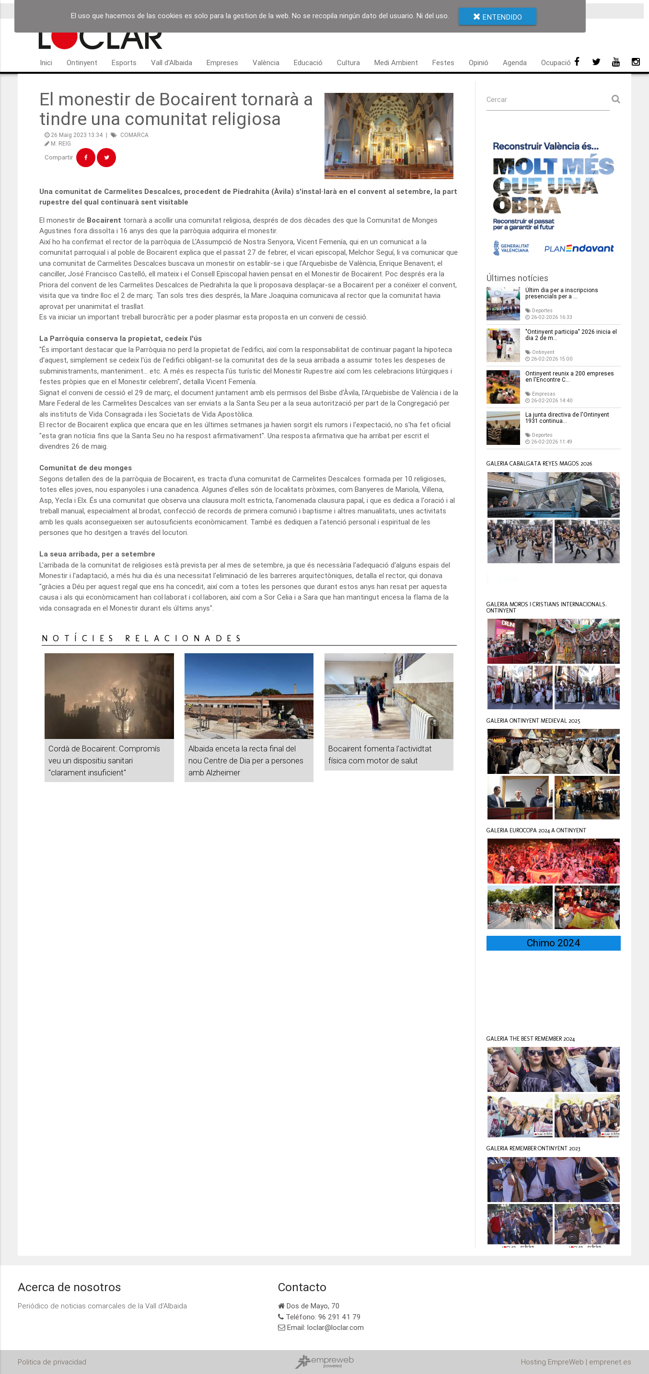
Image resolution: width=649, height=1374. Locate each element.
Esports (124, 62)
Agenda (515, 62)
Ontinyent (82, 62)
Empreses (222, 62)
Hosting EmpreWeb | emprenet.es (576, 1361)
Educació (308, 62)
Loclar (509, 578)
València (266, 62)
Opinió (478, 62)
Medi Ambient (396, 62)
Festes (443, 62)
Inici (46, 62)
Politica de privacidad (52, 1361)
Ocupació (556, 62)
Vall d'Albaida (171, 62)
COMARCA (134, 134)
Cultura (348, 62)
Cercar (497, 99)
